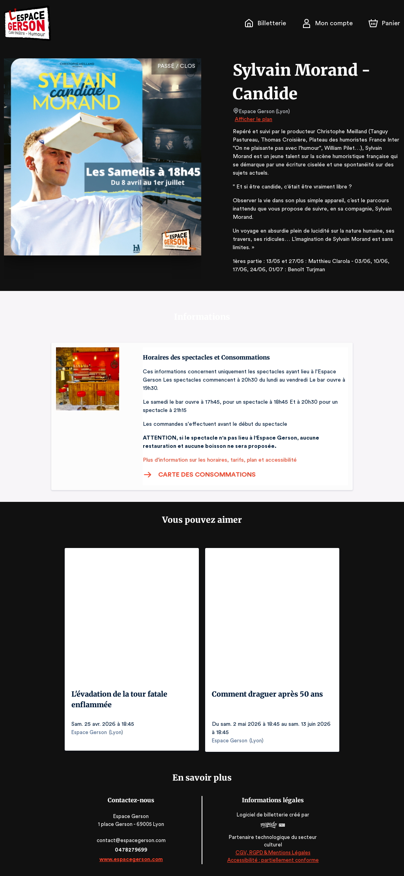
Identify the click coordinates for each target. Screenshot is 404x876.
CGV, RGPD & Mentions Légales (272, 852)
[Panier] (384, 23)
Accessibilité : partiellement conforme (272, 860)
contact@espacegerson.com (132, 840)
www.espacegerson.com (132, 859)
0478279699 (132, 850)
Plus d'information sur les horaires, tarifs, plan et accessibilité (217, 460)
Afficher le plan (253, 119)
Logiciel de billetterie (262, 815)
